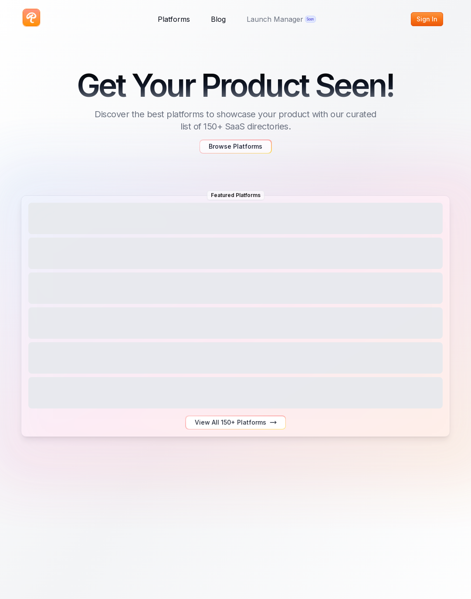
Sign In (427, 19)
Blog (218, 19)
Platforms (174, 19)
